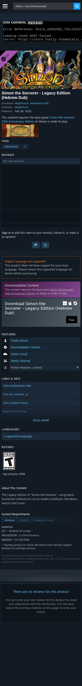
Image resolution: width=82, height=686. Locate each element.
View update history (15, 405)
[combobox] (43, 6)
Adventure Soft (39, 105)
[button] (41, 163)
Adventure (11, 149)
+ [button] (25, 149)
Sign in (6, 235)
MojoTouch (21, 105)
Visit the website (15, 396)
